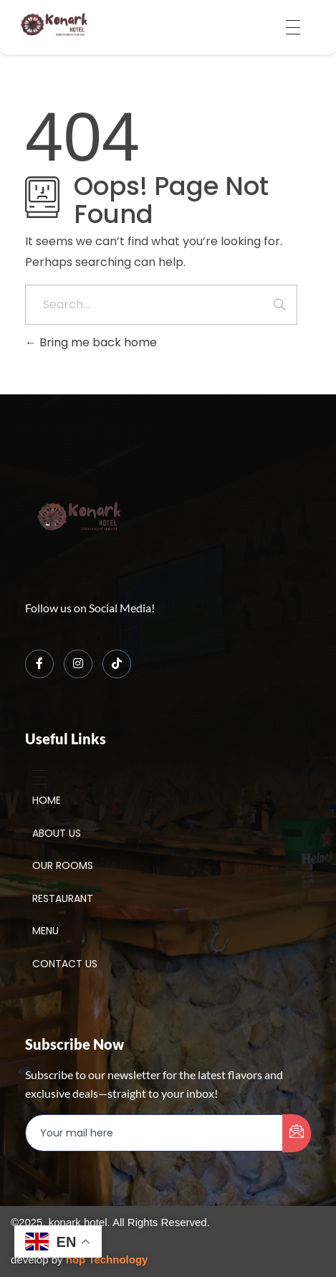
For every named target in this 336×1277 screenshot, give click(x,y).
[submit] (296, 1133)
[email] (154, 1133)
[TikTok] (116, 664)
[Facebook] (39, 664)
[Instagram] (78, 664)
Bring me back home (91, 342)
